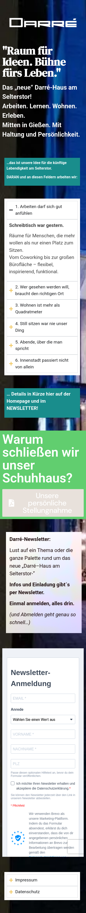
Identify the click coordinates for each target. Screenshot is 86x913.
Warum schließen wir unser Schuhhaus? (40, 459)
